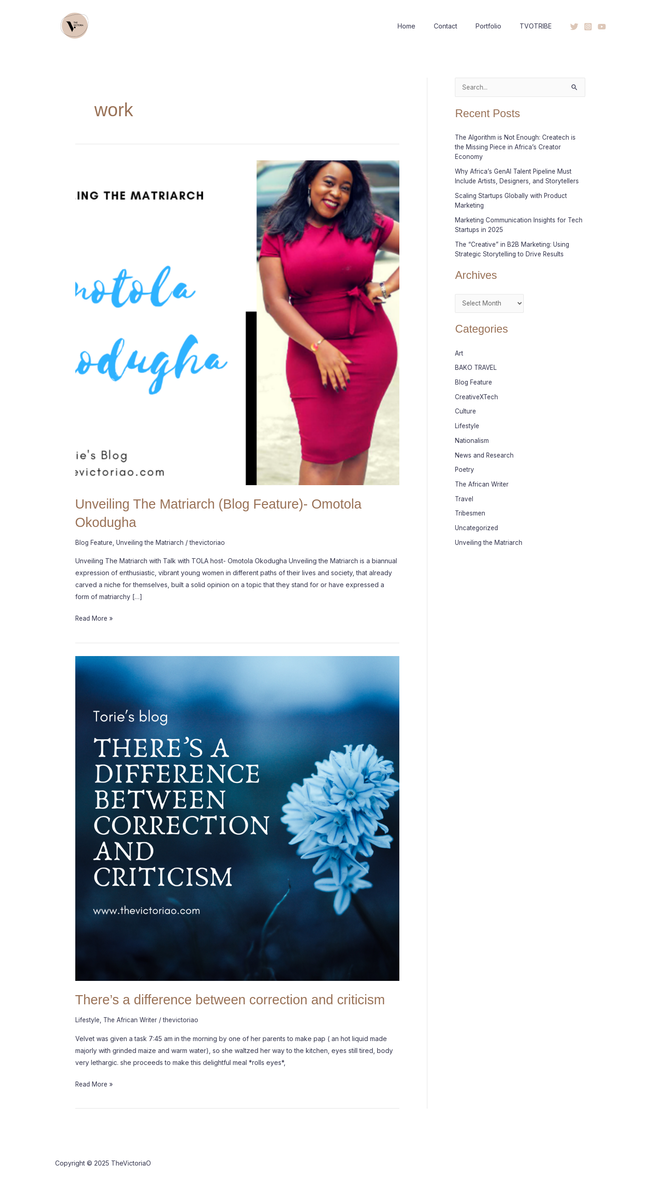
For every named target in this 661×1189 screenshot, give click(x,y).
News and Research (485, 454)
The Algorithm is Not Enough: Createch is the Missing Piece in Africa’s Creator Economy (516, 147)
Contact (459, 26)
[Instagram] (588, 27)
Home (426, 26)
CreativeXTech (477, 396)
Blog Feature (94, 542)
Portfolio (497, 26)
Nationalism (472, 440)
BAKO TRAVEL (476, 367)
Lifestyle (88, 1019)
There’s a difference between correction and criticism (236, 998)
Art (459, 353)
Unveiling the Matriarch (152, 542)
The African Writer (132, 1019)
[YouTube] (602, 27)
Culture (465, 411)
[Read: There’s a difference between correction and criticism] (237, 817)
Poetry (465, 469)
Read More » (95, 617)
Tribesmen (471, 512)
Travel (464, 498)
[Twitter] (574, 27)
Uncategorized (477, 527)
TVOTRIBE (538, 26)
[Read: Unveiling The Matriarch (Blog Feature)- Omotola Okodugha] (237, 322)
